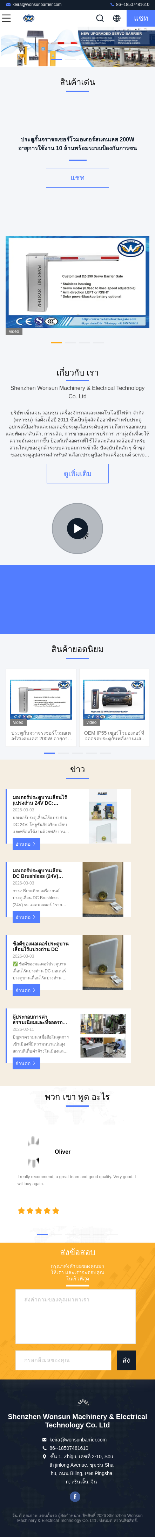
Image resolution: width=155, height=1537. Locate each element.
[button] (56, 59)
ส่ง (126, 1360)
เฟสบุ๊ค (75, 1496)
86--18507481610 (129, 4)
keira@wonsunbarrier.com (34, 4)
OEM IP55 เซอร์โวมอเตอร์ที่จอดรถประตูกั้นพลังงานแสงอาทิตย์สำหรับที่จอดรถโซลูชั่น (114, 735)
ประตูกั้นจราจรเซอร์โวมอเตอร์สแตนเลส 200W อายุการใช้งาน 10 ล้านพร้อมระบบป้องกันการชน (41, 735)
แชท (141, 18)
